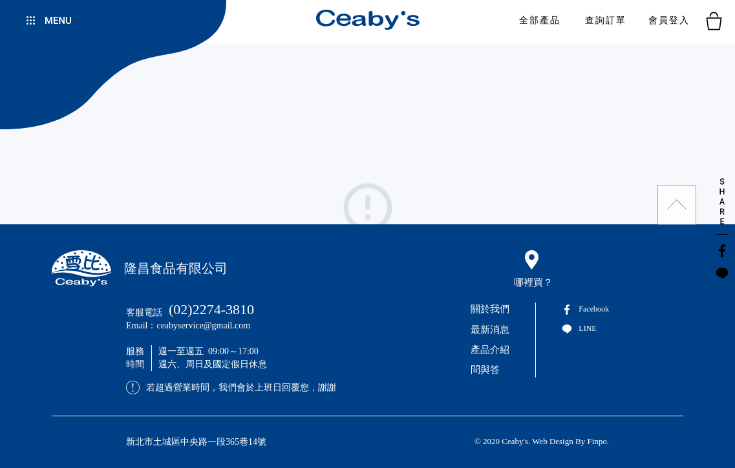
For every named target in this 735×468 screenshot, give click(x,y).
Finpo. (598, 441)
